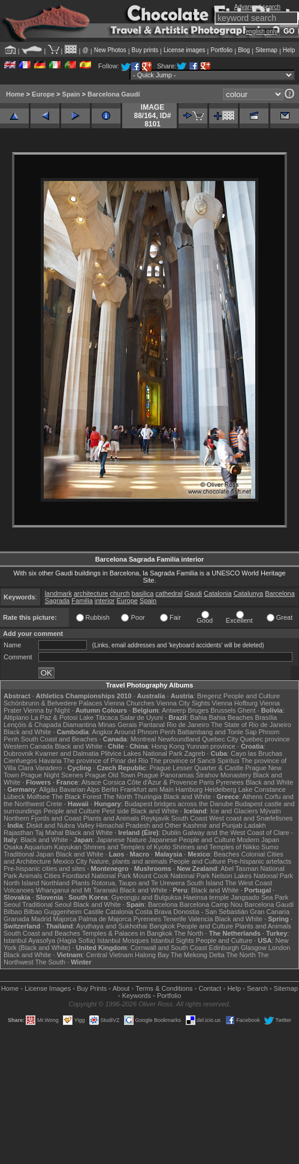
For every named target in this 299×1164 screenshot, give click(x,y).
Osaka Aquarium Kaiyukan (42, 847)
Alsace (91, 782)
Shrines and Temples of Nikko (216, 847)
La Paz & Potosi (54, 717)
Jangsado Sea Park (259, 897)
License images (184, 50)
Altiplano (16, 717)
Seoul (12, 904)
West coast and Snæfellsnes (250, 818)
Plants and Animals (111, 818)
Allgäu (48, 789)
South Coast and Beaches (59, 739)
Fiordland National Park (96, 875)
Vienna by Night (46, 710)
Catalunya (249, 593)
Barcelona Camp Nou (211, 904)
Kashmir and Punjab (212, 825)
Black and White (27, 731)
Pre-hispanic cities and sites (44, 868)
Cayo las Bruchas (256, 753)
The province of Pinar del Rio (106, 760)
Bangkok (162, 926)
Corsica (114, 782)
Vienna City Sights (183, 703)
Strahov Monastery (223, 775)
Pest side (115, 811)
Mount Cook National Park (171, 875)
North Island (21, 882)
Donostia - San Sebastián (210, 911)
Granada (16, 918)
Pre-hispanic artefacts (259, 861)
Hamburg (189, 789)
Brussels (222, 710)
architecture (91, 593)
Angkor (102, 731)
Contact (210, 988)
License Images (48, 988)
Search (257, 988)
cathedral (168, 593)
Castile (93, 911)
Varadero (48, 767)
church (120, 593)
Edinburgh (224, 947)
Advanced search (257, 7)
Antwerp (174, 710)
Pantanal (152, 724)
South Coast (189, 818)
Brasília (266, 717)
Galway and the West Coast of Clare (236, 832)
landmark (58, 593)
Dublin (171, 832)
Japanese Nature (121, 839)
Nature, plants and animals (128, 861)
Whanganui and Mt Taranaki (77, 890)
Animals (30, 875)
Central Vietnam (109, 954)
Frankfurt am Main (147, 789)
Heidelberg (220, 789)
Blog (244, 50)
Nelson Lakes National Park (252, 875)
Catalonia (217, 593)
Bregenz (209, 695)
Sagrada (57, 600)
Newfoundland (179, 739)
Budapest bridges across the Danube (179, 803)
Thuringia (148, 796)
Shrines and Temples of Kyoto (127, 847)
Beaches (227, 854)
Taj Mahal (49, 832)
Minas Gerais (117, 724)
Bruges (198, 710)
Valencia (200, 918)
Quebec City (220, 739)
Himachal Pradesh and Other (139, 825)
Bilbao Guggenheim (53, 911)
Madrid (41, 918)
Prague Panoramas (165, 775)
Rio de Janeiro (188, 724)
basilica (143, 593)
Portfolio (221, 50)
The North (117, 796)
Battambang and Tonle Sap (217, 731)
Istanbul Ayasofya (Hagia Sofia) (49, 940)
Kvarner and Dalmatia (67, 753)
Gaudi (193, 593)
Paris (206, 782)
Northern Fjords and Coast (42, 818)
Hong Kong (168, 746)
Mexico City (70, 861)
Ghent (247, 710)
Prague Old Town (110, 775)
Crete (54, 803)
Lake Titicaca (99, 717)
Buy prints (145, 50)
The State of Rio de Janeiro (251, 724)
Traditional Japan (29, 854)
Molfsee (38, 796)
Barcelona (280, 593)
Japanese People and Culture (192, 839)
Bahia (198, 717)
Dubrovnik (19, 753)
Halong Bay (152, 954)
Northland (55, 882)
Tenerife (174, 918)
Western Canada (28, 746)
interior (105, 600)
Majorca (65, 918)
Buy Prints (92, 988)
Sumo (270, 847)
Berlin (109, 789)
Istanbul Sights (172, 940)
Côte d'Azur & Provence (162, 782)
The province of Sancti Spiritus (194, 760)
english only (261, 31)
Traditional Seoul (46, 904)
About (121, 988)
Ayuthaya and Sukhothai (111, 926)
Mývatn (269, 811)
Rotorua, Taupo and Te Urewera (138, 882)
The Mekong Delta (198, 954)
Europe (43, 94)
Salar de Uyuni (141, 717)
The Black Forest (76, 796)
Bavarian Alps (79, 789)
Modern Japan (258, 839)
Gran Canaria (269, 911)
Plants (80, 882)
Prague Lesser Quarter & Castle (197, 767)
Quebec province (264, 739)
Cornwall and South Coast (169, 947)
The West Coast (248, 882)
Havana (50, 760)
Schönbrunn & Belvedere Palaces (53, 703)
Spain (71, 94)
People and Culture (252, 695)
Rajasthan (19, 832)
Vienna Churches (129, 703)
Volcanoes (19, 890)
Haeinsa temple (206, 897)
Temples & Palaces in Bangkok (127, 933)
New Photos (110, 50)
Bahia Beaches (231, 717)
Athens (252, 796)
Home (15, 94)
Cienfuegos (20, 760)
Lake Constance (262, 789)
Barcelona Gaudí (113, 94)
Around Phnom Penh (145, 731)
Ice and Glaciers (234, 811)
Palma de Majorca (105, 918)
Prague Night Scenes (52, 775)
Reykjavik (155, 818)
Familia (81, 600)
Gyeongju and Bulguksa (146, 897)
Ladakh (255, 825)
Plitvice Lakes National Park (141, 753)
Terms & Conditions (163, 988)
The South (50, 962)
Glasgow (254, 947)
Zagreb (194, 753)
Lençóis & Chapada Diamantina (50, 724)
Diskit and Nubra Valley (60, 825)
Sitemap (266, 50)
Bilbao (13, 911)
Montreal (143, 739)
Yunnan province (210, 746)
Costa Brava (153, 911)
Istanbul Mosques (123, 940)
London (279, 947)
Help (289, 50)
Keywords (136, 995)
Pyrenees (229, 782)
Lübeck (14, 796)
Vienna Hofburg (235, 703)
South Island (204, 882)
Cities (52, 875)
